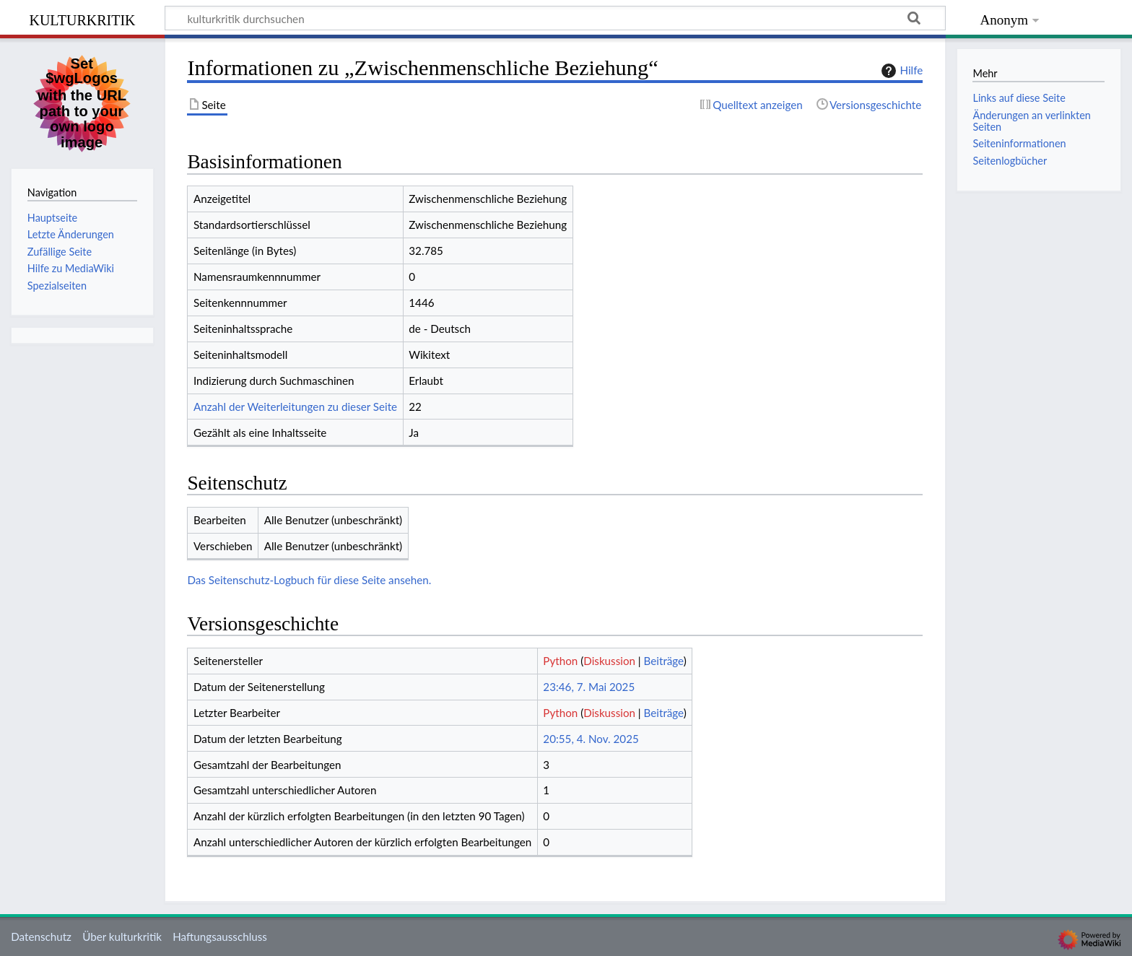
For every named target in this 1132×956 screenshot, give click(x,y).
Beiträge (664, 660)
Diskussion (609, 660)
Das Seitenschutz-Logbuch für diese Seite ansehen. (309, 579)
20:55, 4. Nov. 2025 (590, 738)
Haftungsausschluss (220, 936)
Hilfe (900, 71)
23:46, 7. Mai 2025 (589, 686)
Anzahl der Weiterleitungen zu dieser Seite (295, 406)
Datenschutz (41, 936)
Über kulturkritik (122, 936)
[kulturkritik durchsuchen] (555, 18)
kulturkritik (82, 18)
